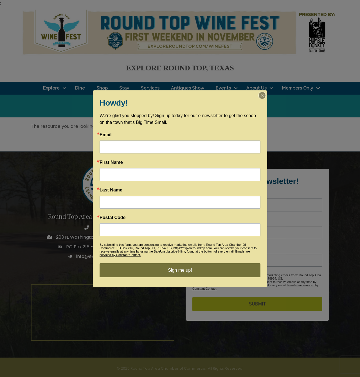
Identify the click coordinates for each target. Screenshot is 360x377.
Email (106, 135)
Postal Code (112, 217)
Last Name (111, 190)
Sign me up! (180, 270)
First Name (111, 162)
